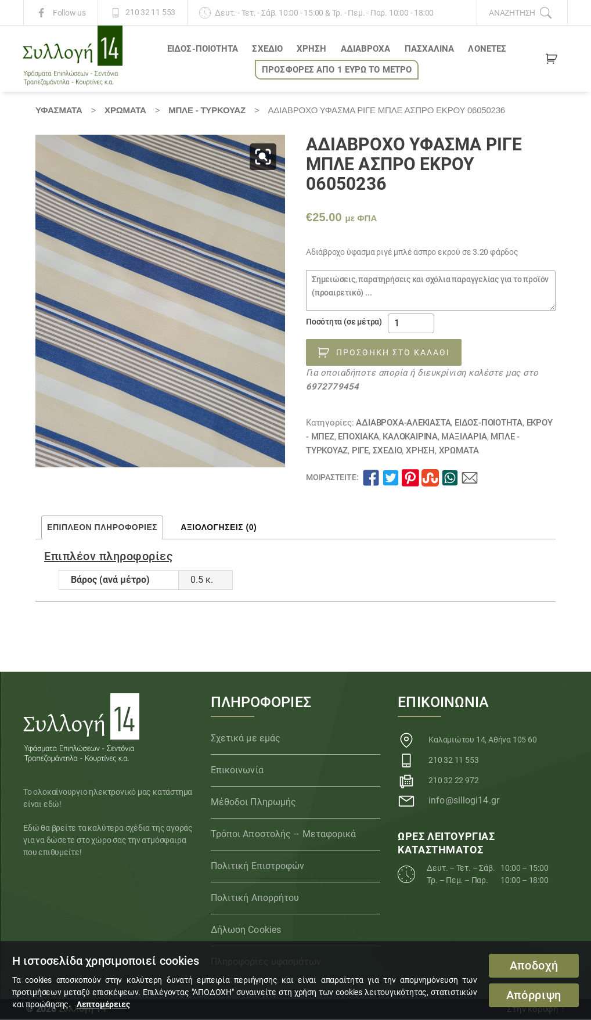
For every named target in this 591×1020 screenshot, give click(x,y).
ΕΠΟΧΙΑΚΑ (358, 437)
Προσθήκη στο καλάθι (393, 353)
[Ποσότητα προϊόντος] (411, 324)
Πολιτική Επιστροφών (258, 867)
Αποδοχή (534, 965)
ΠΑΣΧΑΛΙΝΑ (430, 49)
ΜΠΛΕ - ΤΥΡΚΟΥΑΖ (207, 111)
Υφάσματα (58, 111)
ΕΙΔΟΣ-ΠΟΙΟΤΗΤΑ (202, 49)
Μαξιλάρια (464, 437)
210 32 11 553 (150, 12)
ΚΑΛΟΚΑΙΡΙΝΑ (410, 437)
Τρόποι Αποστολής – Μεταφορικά (283, 835)
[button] (263, 157)
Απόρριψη (533, 995)
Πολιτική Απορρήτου (255, 898)
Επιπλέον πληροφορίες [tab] (102, 527)
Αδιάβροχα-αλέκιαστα (403, 423)
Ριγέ (360, 451)
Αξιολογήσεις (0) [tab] (219, 527)
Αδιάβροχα (366, 49)
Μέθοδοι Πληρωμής (254, 803)
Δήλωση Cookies (246, 930)
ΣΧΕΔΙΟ (267, 49)
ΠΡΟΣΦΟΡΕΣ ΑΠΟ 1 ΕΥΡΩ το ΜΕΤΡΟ (337, 70)
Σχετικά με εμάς (246, 739)
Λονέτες (487, 49)
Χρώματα (125, 111)
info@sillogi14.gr (463, 801)
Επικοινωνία (237, 771)
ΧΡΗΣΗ (312, 49)
